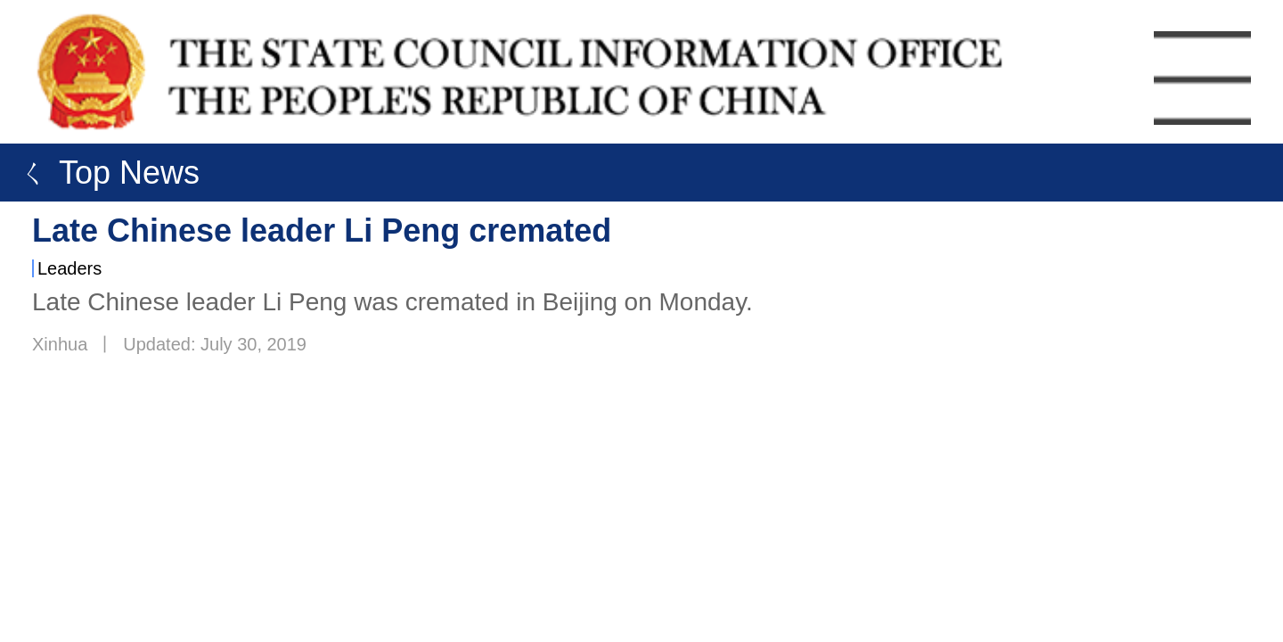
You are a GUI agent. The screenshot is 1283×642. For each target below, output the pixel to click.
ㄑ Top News (104, 172)
